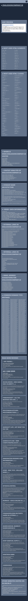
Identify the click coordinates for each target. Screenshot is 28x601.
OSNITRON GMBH (8, 554)
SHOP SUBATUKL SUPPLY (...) (12, 541)
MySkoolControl (9, 486)
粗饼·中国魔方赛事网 (9, 371)
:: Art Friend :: (8, 361)
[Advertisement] (14, 12)
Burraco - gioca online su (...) (14, 500)
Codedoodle (7, 565)
